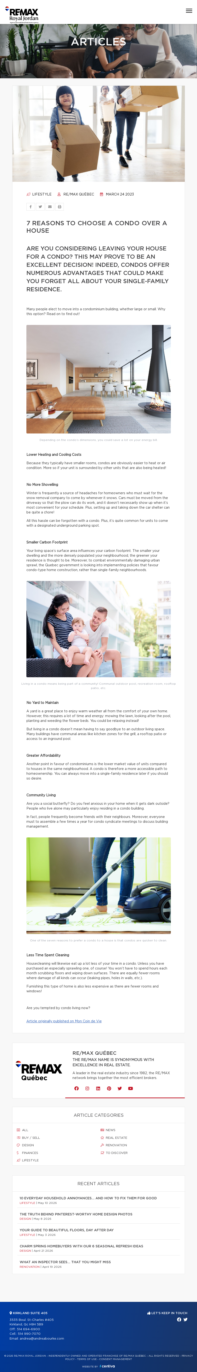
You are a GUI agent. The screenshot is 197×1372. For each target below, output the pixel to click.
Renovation (114, 1145)
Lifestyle (39, 194)
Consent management (115, 1359)
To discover (114, 1153)
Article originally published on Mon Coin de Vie (64, 1021)
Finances (27, 1153)
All (22, 1130)
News (108, 1130)
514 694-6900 (28, 1329)
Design (25, 1145)
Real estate (114, 1138)
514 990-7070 (29, 1333)
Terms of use (87, 1359)
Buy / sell (28, 1138)
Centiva (107, 1366)
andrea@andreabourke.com (42, 1338)
